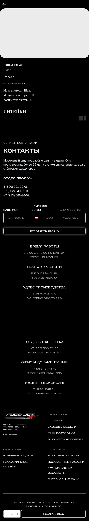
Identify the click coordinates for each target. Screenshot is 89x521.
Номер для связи (40, 208)
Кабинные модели (18, 455)
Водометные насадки (66, 462)
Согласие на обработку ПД (29, 502)
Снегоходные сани (63, 479)
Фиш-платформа (61, 433)
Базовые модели (62, 426)
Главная (55, 420)
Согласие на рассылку (62, 502)
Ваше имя (10, 210)
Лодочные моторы (63, 455)
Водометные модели (65, 439)
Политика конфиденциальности (44, 506)
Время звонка (70, 210)
